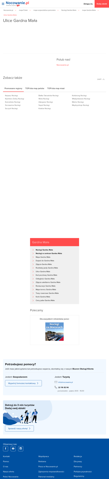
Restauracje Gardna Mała (45, 286)
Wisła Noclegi (44, 98)
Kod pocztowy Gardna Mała (46, 275)
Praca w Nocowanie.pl (48, 466)
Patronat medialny (46, 476)
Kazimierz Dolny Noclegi (14, 98)
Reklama (42, 461)
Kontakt (6, 456)
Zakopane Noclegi (46, 102)
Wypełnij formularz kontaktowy (23, 383)
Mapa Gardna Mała (43, 257)
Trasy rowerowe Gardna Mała (47, 293)
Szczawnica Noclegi (12, 105)
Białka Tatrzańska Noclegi (48, 95)
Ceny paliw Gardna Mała (45, 300)
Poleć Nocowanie (10, 476)
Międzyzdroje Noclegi (80, 105)
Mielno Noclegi (78, 102)
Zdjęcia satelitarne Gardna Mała (48, 282)
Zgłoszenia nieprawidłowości (51, 471)
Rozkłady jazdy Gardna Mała (47, 268)
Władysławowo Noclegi (81, 98)
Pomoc (6, 461)
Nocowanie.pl (63, 64)
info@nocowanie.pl (65, 382)
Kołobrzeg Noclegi (79, 95)
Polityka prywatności (83, 471)
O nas (5, 466)
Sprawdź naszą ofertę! (19, 428)
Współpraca (43, 456)
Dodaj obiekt (102, 4)
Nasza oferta (8, 471)
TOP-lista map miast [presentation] (56, 88)
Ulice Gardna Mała (43, 271)
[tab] (13, 88)
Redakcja (78, 456)
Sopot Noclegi (44, 105)
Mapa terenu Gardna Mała (46, 289)
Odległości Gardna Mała (45, 278)
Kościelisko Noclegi (12, 102)
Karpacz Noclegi (11, 95)
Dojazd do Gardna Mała (45, 260)
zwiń (101, 79)
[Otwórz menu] (3, 4)
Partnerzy (78, 466)
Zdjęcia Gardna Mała (44, 264)
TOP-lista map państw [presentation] (34, 88)
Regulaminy (79, 476)
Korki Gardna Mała (43, 296)
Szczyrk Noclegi (11, 108)
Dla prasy (78, 461)
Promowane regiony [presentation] (13, 88)
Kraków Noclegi (45, 108)
